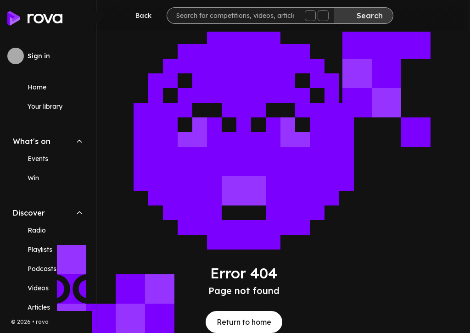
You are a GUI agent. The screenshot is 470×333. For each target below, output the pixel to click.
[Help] (444, 17)
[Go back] (140, 15)
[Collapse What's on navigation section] (79, 141)
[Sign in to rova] (48, 56)
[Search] (366, 16)
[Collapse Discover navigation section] (79, 212)
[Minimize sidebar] (96, 17)
